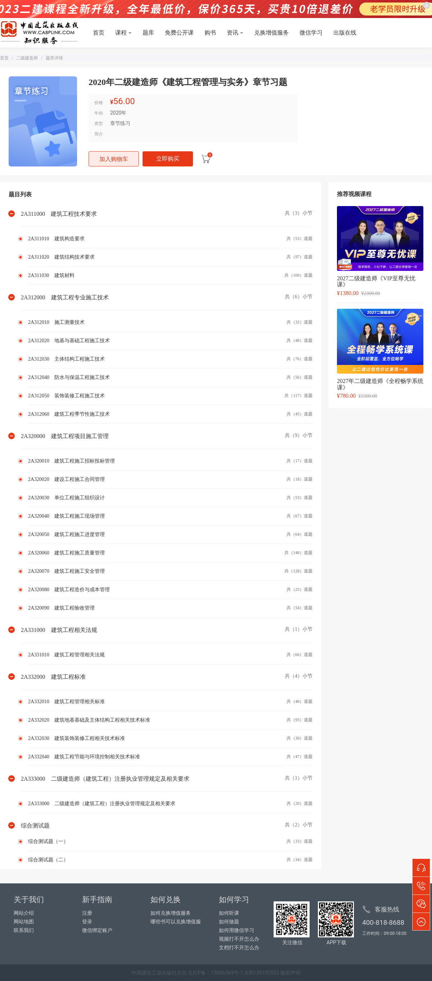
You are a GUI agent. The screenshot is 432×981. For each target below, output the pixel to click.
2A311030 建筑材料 (51, 275)
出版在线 (344, 33)
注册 (87, 913)
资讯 (232, 33)
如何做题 (229, 921)
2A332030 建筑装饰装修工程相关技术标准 (76, 738)
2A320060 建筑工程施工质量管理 (66, 553)
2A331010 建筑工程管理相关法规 (66, 654)
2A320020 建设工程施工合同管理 (66, 479)
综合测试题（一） (48, 841)
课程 (121, 33)
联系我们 (24, 930)
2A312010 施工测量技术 (56, 322)
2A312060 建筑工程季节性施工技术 (69, 414)
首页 (98, 33)
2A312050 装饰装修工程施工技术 (66, 395)
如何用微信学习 (236, 930)
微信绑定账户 (97, 930)
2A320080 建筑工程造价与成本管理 (69, 589)
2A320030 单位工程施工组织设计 (66, 497)
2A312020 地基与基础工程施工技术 (69, 340)
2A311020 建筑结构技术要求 (61, 257)
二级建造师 (27, 58)
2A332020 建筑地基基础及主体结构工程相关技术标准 (89, 720)
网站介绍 (24, 913)
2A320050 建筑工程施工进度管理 (66, 534)
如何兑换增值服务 (170, 913)
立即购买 (167, 159)
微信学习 (311, 33)
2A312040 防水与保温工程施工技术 (69, 377)
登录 (87, 921)
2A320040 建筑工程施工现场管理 (66, 516)
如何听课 (229, 913)
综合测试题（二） (48, 859)
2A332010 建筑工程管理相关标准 (66, 701)
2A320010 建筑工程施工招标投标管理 (71, 461)
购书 (210, 33)
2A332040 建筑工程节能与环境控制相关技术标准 (84, 756)
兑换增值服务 (271, 33)
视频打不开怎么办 (239, 939)
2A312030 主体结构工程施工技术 (66, 359)
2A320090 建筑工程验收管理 (61, 608)
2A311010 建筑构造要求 (56, 238)
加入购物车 (113, 159)
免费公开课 (179, 33)
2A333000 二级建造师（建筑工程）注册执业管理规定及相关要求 (101, 803)
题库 (148, 33)
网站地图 (24, 921)
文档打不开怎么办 (239, 947)
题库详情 (54, 58)
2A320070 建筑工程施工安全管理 (66, 571)
